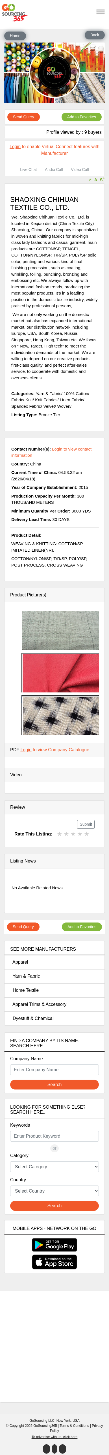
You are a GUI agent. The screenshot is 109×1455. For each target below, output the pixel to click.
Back (94, 35)
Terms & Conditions (74, 1426)
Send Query (23, 117)
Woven (63, 406)
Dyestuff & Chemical (32, 1018)
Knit (29, 399)
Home (15, 36)
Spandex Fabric (26, 406)
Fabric (17, 399)
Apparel (19, 962)
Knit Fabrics (46, 399)
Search (54, 1084)
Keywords (20, 1125)
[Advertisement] (56, 1347)
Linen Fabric (71, 399)
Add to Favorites (81, 117)
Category (19, 1155)
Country (18, 1179)
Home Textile (24, 990)
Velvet (49, 406)
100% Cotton (76, 393)
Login (15, 146)
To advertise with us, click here (55, 1437)
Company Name (26, 1058)
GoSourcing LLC (41, 1421)
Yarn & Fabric (25, 976)
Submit (86, 824)
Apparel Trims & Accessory (38, 1004)
